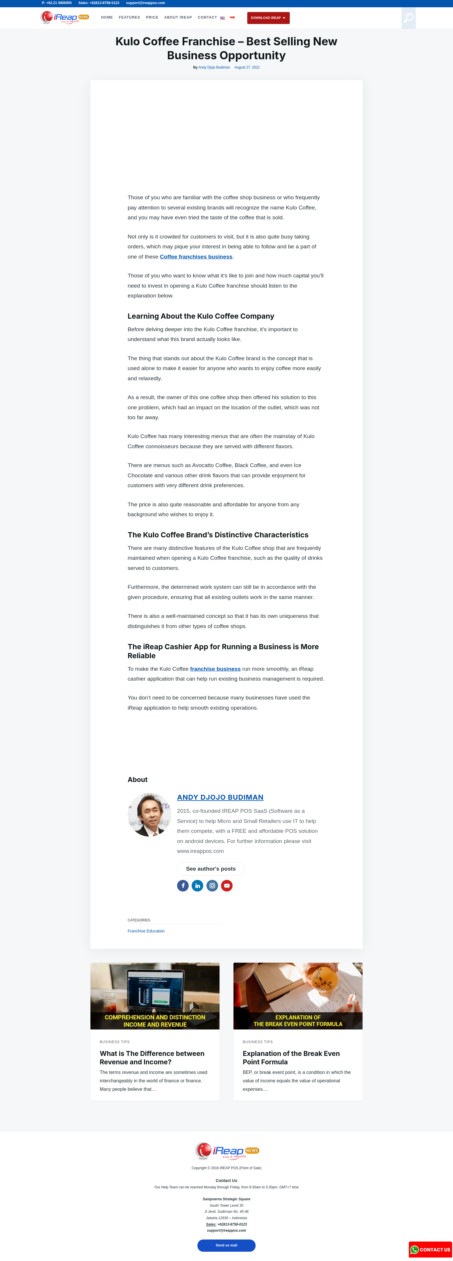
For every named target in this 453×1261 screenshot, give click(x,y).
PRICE (152, 17)
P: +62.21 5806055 (57, 3)
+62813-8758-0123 (232, 1224)
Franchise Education (146, 931)
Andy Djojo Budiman (214, 67)
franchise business (215, 669)
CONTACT (207, 17)
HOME (107, 17)
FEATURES (129, 17)
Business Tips (115, 1042)
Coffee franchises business (196, 257)
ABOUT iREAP (178, 17)
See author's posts (211, 869)
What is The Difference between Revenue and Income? (152, 1058)
